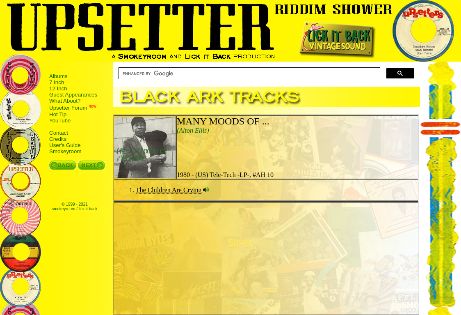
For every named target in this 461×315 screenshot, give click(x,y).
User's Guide (65, 145)
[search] (248, 73)
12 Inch (58, 88)
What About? (64, 101)
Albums (58, 76)
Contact (58, 133)
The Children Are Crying (168, 189)
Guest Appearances (73, 95)
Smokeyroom (65, 151)
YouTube (60, 120)
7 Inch (56, 82)
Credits (57, 139)
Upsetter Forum (68, 108)
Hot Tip (57, 114)
